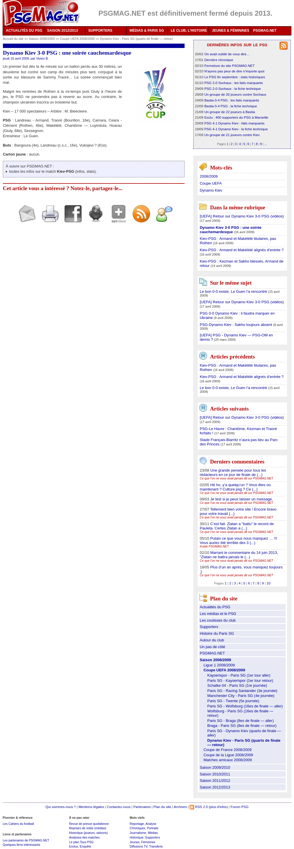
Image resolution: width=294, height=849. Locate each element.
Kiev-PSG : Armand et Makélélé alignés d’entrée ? (242, 250)
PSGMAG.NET (265, 30)
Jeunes (135, 842)
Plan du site (162, 807)
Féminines (148, 842)
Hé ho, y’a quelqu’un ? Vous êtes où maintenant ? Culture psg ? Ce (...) (235, 487)
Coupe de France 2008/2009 (227, 750)
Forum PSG (240, 807)
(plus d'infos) (218, 807)
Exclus (73, 846)
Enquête (85, 846)
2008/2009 (208, 176)
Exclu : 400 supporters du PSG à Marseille (236, 117)
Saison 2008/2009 (42, 38)
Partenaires (142, 807)
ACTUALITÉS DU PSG (24, 30)
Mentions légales (91, 807)
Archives (180, 807)
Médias (153, 832)
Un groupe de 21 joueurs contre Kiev (231, 135)
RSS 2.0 (199, 807)
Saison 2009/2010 (215, 767)
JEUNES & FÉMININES (230, 30)
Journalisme (138, 832)
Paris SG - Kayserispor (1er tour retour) (240, 680)
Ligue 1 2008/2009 (219, 665)
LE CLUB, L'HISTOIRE (189, 30)
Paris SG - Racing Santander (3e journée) (242, 691)
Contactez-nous (119, 807)
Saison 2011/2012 (215, 780)
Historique (136, 837)
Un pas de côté (212, 647)
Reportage (137, 823)
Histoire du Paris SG (217, 633)
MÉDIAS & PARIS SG (146, 30)
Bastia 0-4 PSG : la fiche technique (230, 106)
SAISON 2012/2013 (62, 30)
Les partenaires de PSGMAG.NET (26, 840)
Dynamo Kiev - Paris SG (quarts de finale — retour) (136, 38)
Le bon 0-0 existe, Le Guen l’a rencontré (234, 291)
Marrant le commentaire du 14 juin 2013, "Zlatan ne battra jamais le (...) (239, 554)
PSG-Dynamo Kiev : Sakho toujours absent (236, 324)
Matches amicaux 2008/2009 (227, 760)
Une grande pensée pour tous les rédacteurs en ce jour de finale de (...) (233, 472)
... (265, 144)
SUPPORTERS (100, 30)
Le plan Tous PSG (81, 842)
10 (268, 583)
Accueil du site (13, 38)
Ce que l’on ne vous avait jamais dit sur (236, 478)
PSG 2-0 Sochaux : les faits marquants (233, 83)
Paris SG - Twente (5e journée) (233, 701)
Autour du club (212, 640)
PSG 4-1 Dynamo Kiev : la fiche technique (236, 129)
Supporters (209, 627)
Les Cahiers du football (18, 823)
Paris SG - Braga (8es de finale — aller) (240, 720)
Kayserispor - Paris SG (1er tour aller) (238, 675)
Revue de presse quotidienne (89, 823)
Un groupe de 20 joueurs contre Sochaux (235, 94)
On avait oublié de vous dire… (227, 54)
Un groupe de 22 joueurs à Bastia (229, 112)
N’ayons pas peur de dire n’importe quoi (234, 71)
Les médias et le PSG (218, 613)
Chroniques (137, 828)
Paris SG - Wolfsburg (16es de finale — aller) (245, 706)
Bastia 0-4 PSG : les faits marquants (231, 100)
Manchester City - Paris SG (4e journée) (240, 695)
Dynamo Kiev (211, 190)
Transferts (156, 846)
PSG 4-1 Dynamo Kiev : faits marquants (234, 123)
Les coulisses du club (218, 620)
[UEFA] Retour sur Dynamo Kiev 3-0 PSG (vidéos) (242, 216)
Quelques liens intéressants (21, 844)
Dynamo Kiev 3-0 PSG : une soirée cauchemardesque (230, 229)
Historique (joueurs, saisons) (88, 832)
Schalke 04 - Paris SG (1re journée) (237, 685)
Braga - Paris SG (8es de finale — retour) (241, 725)
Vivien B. (42, 58)
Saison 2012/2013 (215, 787)
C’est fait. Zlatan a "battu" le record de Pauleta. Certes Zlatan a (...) (237, 526)
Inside (214, 546)
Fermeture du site (229, 65)
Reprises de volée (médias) (87, 828)
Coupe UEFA (211, 183)
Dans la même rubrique (237, 207)
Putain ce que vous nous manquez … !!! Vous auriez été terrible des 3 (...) (238, 540)
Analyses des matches (84, 837)
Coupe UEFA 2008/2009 (77, 38)
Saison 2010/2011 (215, 774)
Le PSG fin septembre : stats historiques (234, 77)
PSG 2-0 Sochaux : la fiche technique (232, 88)
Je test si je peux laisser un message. (241, 499)
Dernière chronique (218, 60)
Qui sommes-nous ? (61, 807)
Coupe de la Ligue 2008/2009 (228, 755)
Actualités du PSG (215, 607)
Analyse (150, 823)
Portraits (152, 828)
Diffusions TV (138, 846)
